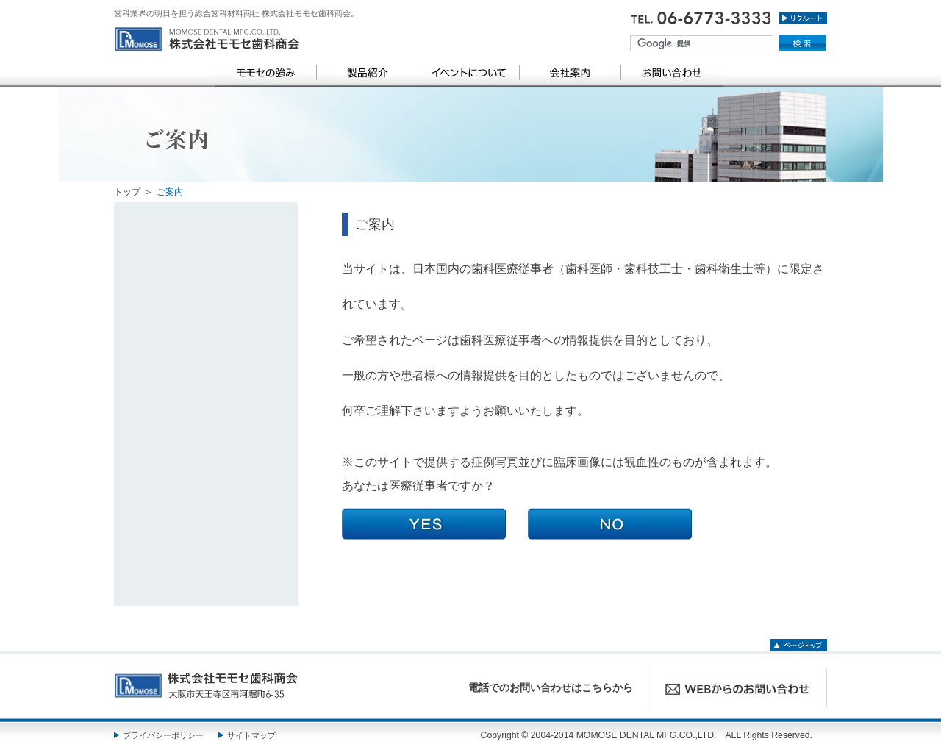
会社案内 (569, 73)
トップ (127, 192)
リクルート (803, 22)
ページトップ (798, 643)
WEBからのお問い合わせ (737, 688)
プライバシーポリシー (163, 735)
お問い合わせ (671, 73)
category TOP (208, 248)
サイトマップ (251, 735)
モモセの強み (265, 73)
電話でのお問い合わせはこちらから (550, 687)
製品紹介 (367, 73)
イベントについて (468, 73)
